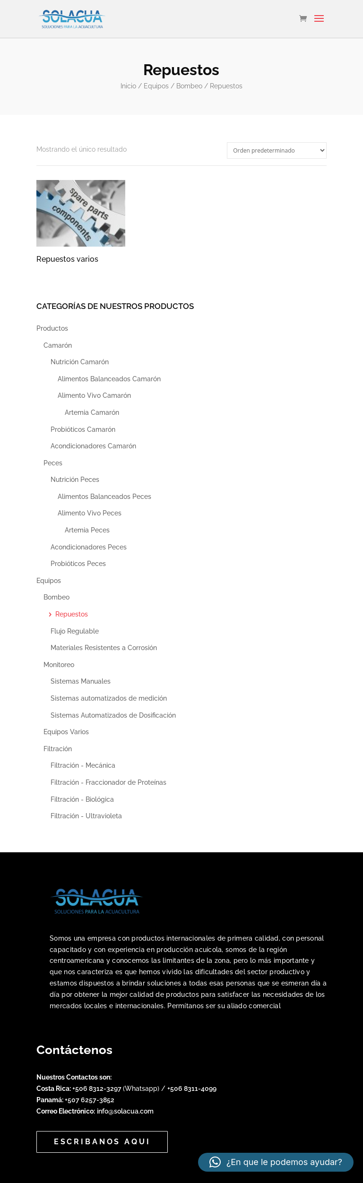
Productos (52, 328)
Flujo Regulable (75, 631)
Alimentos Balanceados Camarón (109, 379)
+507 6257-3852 (89, 1100)
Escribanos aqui (102, 1141)
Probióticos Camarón (83, 429)
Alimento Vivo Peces (89, 513)
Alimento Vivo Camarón (94, 395)
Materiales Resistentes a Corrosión (104, 648)
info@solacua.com (125, 1111)
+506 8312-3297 (97, 1088)
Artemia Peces (87, 530)
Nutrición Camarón (80, 362)
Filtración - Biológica (82, 799)
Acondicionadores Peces (89, 547)
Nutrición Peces (75, 479)
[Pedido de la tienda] (277, 150)
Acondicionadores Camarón (93, 446)
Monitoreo (58, 665)
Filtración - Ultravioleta (86, 816)
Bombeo (189, 86)
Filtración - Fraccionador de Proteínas (108, 782)
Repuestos (71, 614)
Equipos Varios (66, 732)
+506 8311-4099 (191, 1088)
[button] (276, 1162)
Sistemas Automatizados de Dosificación (113, 715)
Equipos (156, 86)
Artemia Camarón (92, 412)
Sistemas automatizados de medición (109, 698)
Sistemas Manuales (81, 681)
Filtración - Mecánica (83, 765)
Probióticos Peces (78, 563)
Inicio (128, 86)
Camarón (57, 345)
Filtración (57, 749)
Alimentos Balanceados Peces (104, 496)
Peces (52, 463)
